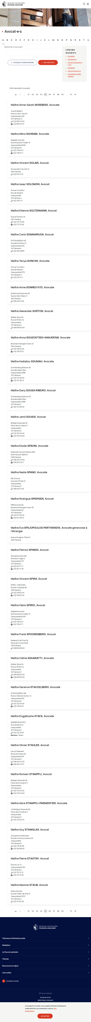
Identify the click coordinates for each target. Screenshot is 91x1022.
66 (50, 94)
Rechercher (48, 63)
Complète (71, 56)
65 (45, 94)
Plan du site (45, 997)
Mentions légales (45, 1000)
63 (37, 94)
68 (58, 94)
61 (29, 94)
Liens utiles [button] (45, 972)
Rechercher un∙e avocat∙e (13, 47)
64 (41, 94)
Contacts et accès (12, 981)
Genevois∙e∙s (72, 59)
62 (33, 94)
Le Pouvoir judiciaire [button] (45, 952)
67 (54, 94)
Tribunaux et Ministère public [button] (45, 938)
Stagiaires (71, 68)
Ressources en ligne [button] (45, 966)
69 (62, 94)
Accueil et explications (23, 63)
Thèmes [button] (45, 959)
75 (71, 94)
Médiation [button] (45, 945)
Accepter (45, 1017)
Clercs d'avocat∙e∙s (74, 71)
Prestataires (45, 1003)
